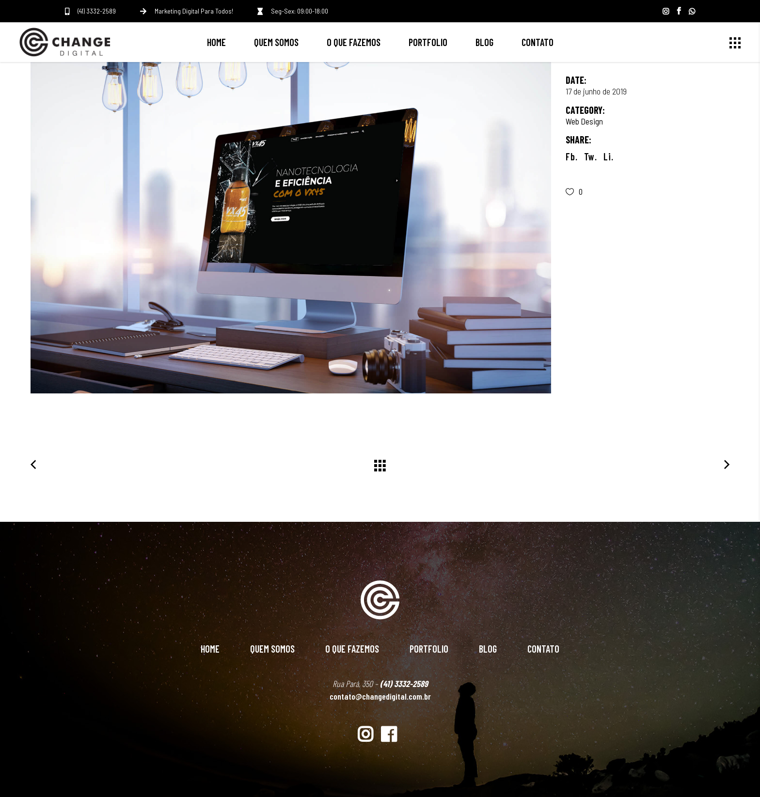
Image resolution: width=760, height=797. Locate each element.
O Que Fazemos (352, 649)
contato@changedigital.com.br (380, 696)
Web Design (584, 121)
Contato (543, 649)
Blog (488, 649)
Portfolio (429, 649)
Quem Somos (272, 649)
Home (210, 649)
